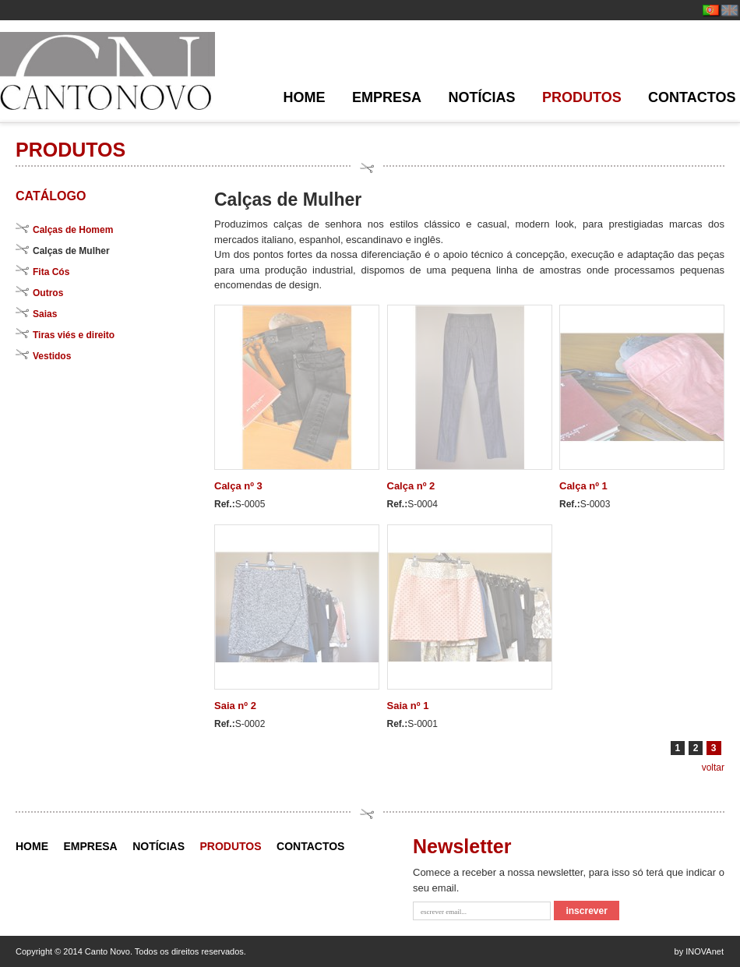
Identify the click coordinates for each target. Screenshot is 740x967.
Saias (45, 314)
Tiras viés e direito (74, 335)
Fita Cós (51, 271)
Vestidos (52, 356)
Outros (48, 293)
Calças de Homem (73, 229)
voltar (713, 767)
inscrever (586, 910)
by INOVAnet (699, 951)
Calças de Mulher (71, 250)
